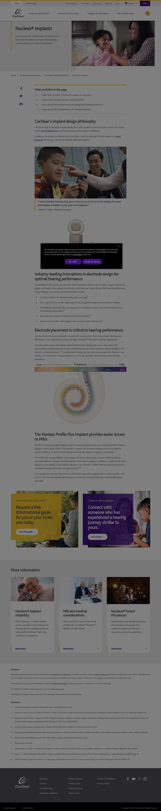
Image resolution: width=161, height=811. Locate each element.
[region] (81, 256)
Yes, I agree (73, 261)
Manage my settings (92, 261)
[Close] (119, 246)
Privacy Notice (77, 254)
